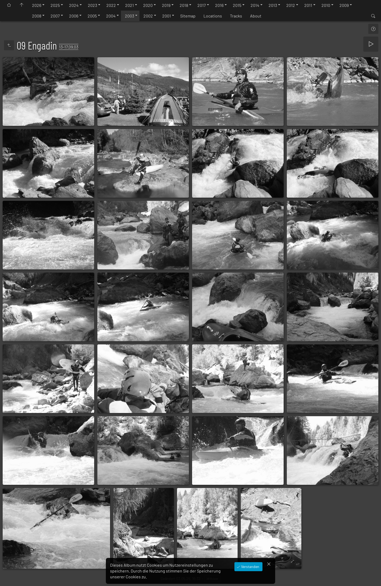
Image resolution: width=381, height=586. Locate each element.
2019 (166, 5)
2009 (344, 5)
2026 (36, 5)
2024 (74, 5)
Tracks (236, 15)
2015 (237, 5)
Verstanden (249, 566)
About (255, 15)
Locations (212, 15)
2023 (92, 5)
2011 (308, 5)
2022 (111, 5)
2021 (129, 5)
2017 (201, 5)
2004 (111, 15)
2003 (129, 15)
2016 (219, 5)
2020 (148, 5)
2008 (36, 15)
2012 (290, 5)
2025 (55, 5)
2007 (55, 15)
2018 (184, 5)
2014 (255, 5)
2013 (273, 5)
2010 (325, 5)
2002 (148, 15)
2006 (73, 15)
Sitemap (188, 15)
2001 (166, 15)
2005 (92, 15)
